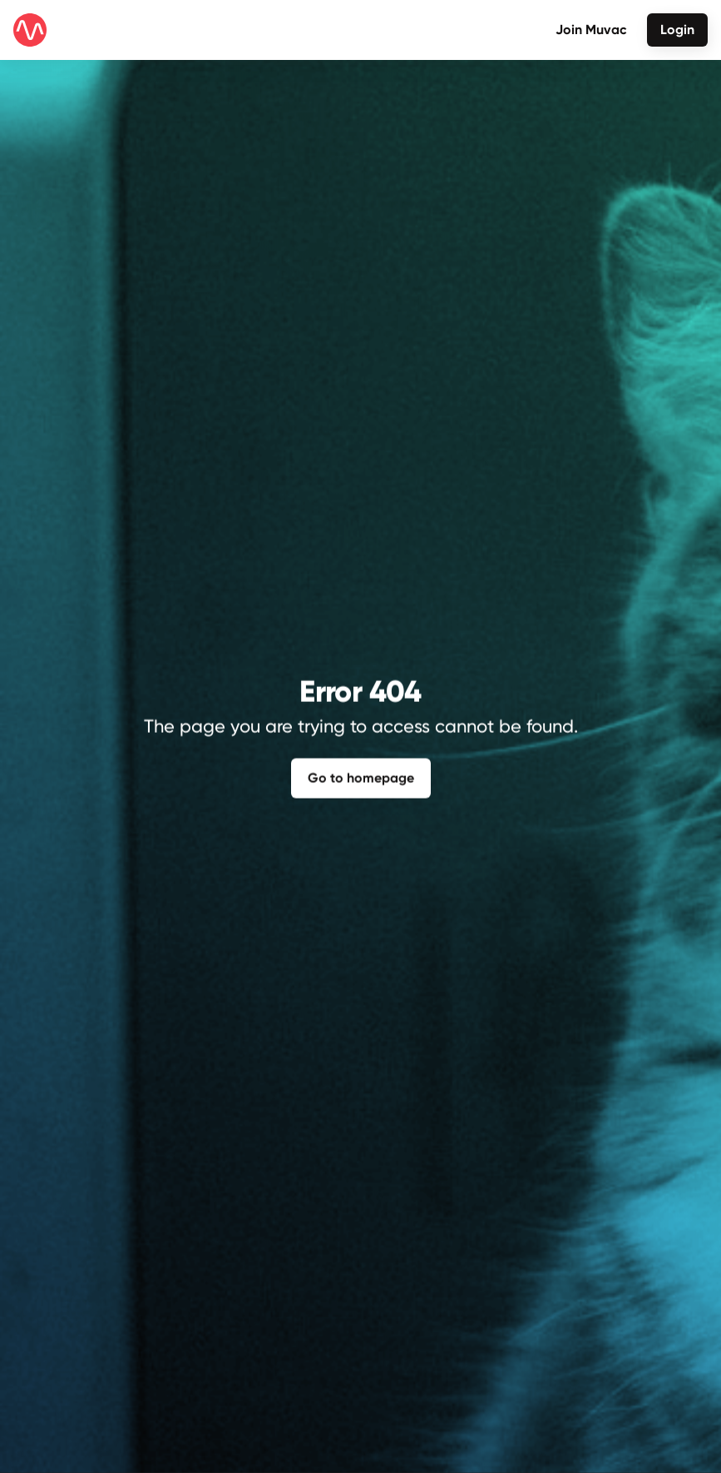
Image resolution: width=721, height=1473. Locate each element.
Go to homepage (361, 776)
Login (677, 29)
